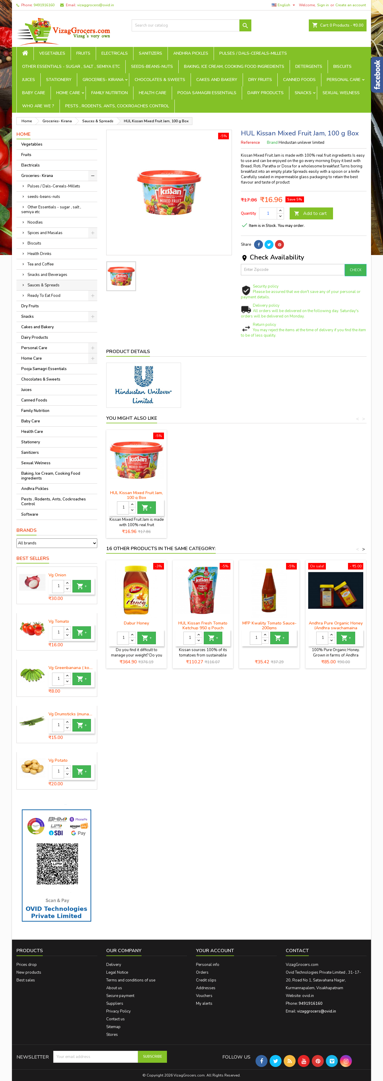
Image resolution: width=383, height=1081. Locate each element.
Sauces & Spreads (44, 285)
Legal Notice (117, 972)
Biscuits (342, 66)
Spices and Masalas (45, 233)
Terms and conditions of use (130, 980)
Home (23, 134)
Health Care (152, 93)
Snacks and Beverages (47, 274)
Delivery (113, 964)
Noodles (35, 222)
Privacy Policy (118, 1011)
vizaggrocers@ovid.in (95, 5)
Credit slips (206, 980)
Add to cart (310, 213)
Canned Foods (299, 80)
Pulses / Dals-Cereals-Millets (253, 53)
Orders (202, 972)
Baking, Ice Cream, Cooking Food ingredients (234, 66)
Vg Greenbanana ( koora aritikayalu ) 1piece (71, 667)
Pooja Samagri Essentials (206, 93)
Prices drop (26, 964)
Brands (26, 530)
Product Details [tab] (128, 351)
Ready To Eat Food (44, 295)
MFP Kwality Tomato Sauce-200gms (269, 625)
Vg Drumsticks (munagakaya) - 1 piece (71, 714)
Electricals (114, 53)
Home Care (68, 93)
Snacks (303, 93)
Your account (215, 950)
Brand (272, 142)
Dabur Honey (136, 623)
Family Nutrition (109, 93)
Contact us (115, 1019)
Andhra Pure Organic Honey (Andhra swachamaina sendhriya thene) (336, 628)
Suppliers (114, 1003)
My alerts (204, 1003)
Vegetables (52, 53)
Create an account (350, 5)
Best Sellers (32, 558)
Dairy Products (265, 93)
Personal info (207, 964)
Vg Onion (57, 575)
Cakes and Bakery (216, 80)
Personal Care (344, 80)
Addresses (205, 988)
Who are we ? (38, 106)
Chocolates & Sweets (160, 80)
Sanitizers (150, 53)
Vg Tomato (58, 621)
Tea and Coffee (41, 264)
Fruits (83, 53)
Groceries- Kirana (103, 80)
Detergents (308, 66)
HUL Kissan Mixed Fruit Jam (136, 493)
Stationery (59, 80)
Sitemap (113, 1027)
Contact (297, 950)
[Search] (191, 25)
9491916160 (44, 5)
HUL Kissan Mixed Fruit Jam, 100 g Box (203, 495)
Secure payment (120, 995)
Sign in (323, 5)
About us (114, 988)
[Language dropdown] (284, 5)
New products (28, 972)
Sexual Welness (341, 93)
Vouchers (204, 995)
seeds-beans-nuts (152, 66)
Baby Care (33, 93)
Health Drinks (39, 253)
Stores (112, 1034)
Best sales (25, 980)
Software (29, 514)
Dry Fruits (260, 80)
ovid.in (308, 995)
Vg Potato (58, 760)
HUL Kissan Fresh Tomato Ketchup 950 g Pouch (202, 625)
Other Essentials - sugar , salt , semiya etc (71, 66)
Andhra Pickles (190, 53)
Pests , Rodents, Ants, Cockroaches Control (117, 106)
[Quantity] (58, 586)
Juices (28, 80)
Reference (250, 142)
